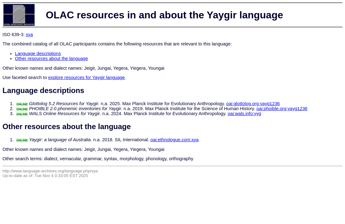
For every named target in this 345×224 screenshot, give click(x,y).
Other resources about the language (51, 58)
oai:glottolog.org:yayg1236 (253, 103)
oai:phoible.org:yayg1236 (281, 108)
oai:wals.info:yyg (244, 113)
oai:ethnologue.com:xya (174, 139)
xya (29, 34)
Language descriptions (38, 53)
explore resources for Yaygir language (86, 77)
